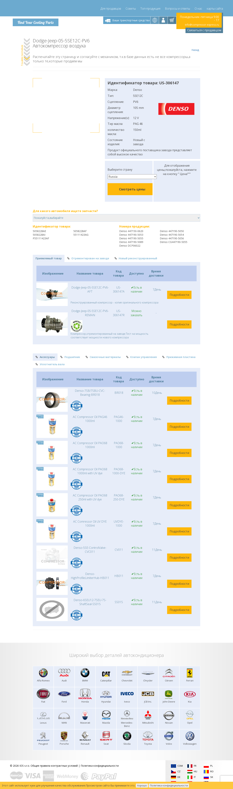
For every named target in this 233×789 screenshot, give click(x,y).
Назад (195, 44)
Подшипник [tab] (70, 356)
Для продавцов (110, 7)
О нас (198, 7)
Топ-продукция (150, 7)
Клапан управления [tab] (141, 356)
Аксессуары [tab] (45, 356)
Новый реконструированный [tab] (135, 257)
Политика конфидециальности (100, 764)
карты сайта (215, 7)
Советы (131, 7)
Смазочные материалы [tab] (103, 356)
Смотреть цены (132, 188)
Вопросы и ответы (177, 7)
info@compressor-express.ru (202, 23)
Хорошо (142, 785)
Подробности (179, 294)
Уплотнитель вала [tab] (50, 363)
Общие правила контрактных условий (54, 764)
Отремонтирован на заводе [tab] (88, 257)
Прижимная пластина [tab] (179, 356)
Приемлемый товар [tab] (48, 257)
